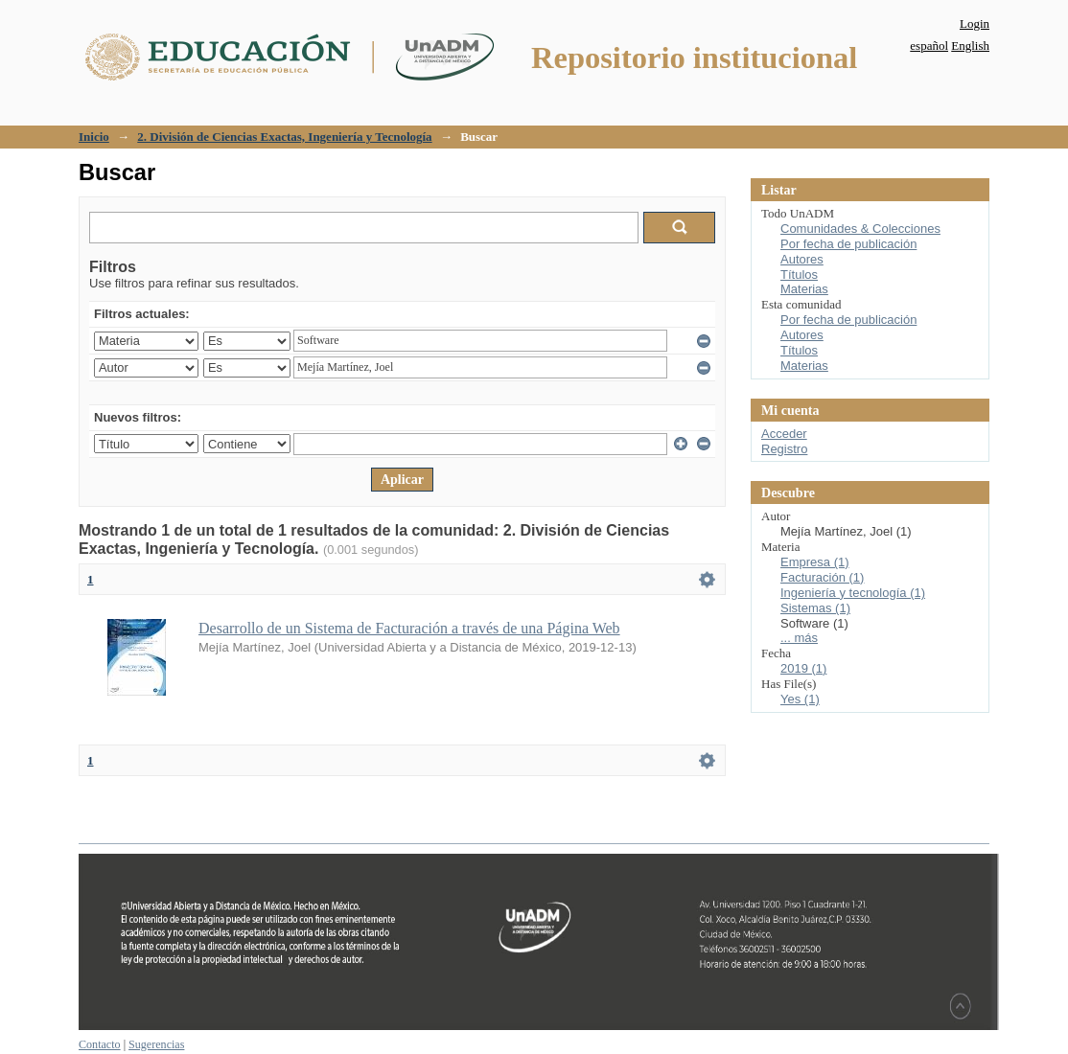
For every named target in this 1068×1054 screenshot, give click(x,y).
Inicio (94, 136)
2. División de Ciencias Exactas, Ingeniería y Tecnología (284, 136)
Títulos (799, 274)
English (970, 45)
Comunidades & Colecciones (860, 228)
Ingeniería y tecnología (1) (852, 592)
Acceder (784, 433)
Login (974, 23)
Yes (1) (800, 699)
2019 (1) (803, 668)
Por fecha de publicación (848, 244)
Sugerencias (156, 1044)
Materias (804, 289)
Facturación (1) (822, 577)
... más (799, 637)
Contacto (100, 1044)
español (929, 45)
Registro (784, 449)
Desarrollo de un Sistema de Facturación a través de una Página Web (409, 628)
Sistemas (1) (815, 608)
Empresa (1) (814, 562)
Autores (802, 259)
